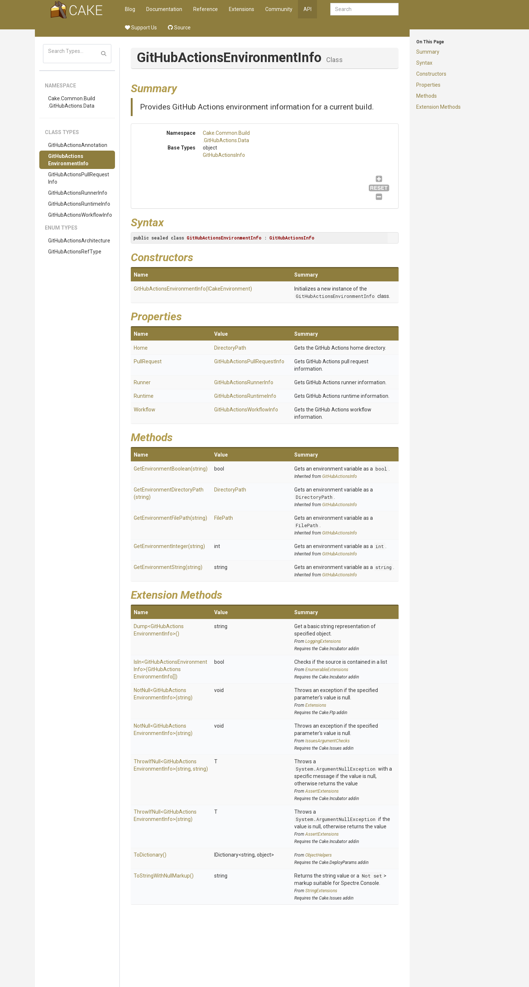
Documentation (164, 9)
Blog (130, 9)
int (379, 546)
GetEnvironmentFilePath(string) (170, 518)
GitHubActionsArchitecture (79, 241)
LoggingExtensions (323, 641)
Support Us (141, 27)
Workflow (144, 410)
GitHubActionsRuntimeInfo (79, 204)
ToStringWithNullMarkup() (164, 876)
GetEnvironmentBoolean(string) (171, 469)
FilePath (223, 518)
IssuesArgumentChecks (327, 740)
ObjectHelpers (318, 855)
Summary (427, 52)
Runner (142, 382)
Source (179, 27)
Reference (205, 9)
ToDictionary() (150, 855)
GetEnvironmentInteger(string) (169, 546)
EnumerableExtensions (326, 669)
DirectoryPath (230, 348)
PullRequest (148, 361)
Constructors (431, 74)
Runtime (144, 396)
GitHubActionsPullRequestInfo (78, 178)
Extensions (241, 9)
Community (278, 9)
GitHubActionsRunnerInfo (77, 193)
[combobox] (364, 9)
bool (381, 469)
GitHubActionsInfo (224, 155)
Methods (426, 96)
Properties (428, 85)
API (307, 9)
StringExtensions (321, 890)
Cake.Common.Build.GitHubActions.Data (71, 102)
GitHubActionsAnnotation (77, 145)
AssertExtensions (322, 791)
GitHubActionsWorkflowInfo (80, 215)
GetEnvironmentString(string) (168, 567)
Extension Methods (438, 107)
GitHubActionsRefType (74, 252)
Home (141, 348)
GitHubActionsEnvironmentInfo (68, 159)
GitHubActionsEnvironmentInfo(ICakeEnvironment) (193, 289)
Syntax (424, 63)
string (383, 567)
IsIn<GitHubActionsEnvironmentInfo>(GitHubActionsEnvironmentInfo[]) (170, 669)
